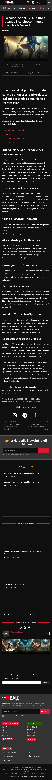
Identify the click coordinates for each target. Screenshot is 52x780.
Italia (37, 399)
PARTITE (6, 678)
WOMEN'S (7, 557)
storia (38, 402)
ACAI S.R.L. (26, 769)
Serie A (14, 169)
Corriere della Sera (9, 393)
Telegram (36, 756)
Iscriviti (44, 711)
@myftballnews (17, 632)
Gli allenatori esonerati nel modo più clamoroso (24, 615)
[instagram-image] (10, 646)
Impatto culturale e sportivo (16, 143)
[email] (20, 450)
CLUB (5, 476)
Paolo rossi (7, 402)
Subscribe (44, 450)
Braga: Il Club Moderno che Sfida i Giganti (21, 482)
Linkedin (35, 753)
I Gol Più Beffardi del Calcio (15, 584)
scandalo (17, 402)
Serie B (41, 292)
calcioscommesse (21, 399)
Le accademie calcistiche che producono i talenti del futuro (38, 426)
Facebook (10, 756)
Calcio (10, 399)
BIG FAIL (5, 30)
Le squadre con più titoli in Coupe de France (22, 675)
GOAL (6, 587)
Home (6, 64)
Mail (8, 760)
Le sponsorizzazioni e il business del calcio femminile (13, 426)
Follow (45, 633)
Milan (22, 228)
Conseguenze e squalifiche (15, 139)
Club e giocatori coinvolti (15, 134)
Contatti (41, 777)
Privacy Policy (24, 454)
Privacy (34, 777)
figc (32, 399)
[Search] (45, 682)
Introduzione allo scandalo (15, 130)
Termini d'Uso (25, 777)
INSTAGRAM (11, 753)
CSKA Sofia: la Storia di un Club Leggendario (22, 473)
